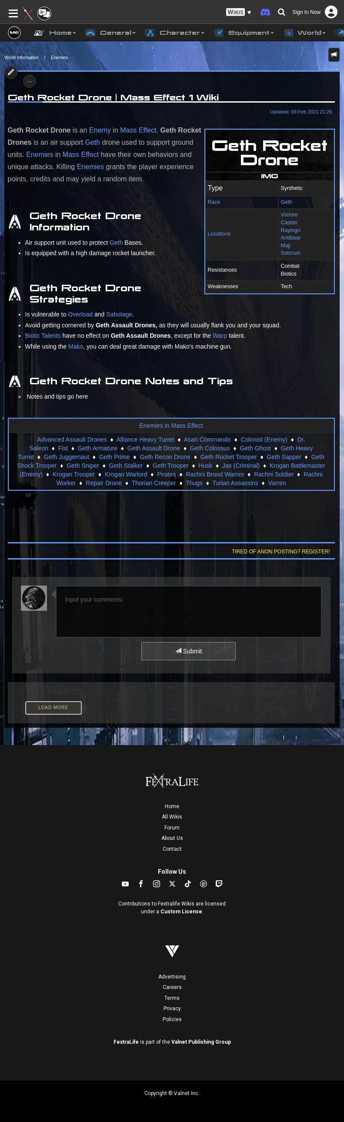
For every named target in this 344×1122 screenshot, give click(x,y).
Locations (219, 234)
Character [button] (174, 33)
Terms (172, 998)
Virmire (289, 215)
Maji (286, 246)
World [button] (304, 33)
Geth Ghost (255, 448)
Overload (80, 314)
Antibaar (291, 238)
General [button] (110, 33)
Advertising (172, 977)
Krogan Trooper (74, 474)
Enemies (59, 57)
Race (214, 202)
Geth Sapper (284, 456)
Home (172, 806)
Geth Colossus (210, 448)
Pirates (166, 474)
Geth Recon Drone (165, 456)
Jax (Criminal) (241, 465)
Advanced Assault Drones (72, 439)
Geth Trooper (171, 465)
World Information (21, 57)
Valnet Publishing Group (201, 1042)
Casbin (289, 223)
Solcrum (291, 253)
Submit (188, 651)
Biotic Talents (43, 335)
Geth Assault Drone (153, 448)
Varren (277, 482)
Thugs (194, 482)
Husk (205, 465)
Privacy (172, 1008)
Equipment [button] (243, 33)
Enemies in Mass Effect (171, 425)
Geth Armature (97, 448)
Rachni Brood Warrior (215, 474)
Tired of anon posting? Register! (281, 552)
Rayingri (291, 230)
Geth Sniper (83, 465)
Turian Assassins (235, 482)
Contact (172, 849)
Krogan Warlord (126, 474)
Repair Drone (104, 482)
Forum (172, 828)
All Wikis (172, 817)
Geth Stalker (126, 465)
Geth (287, 202)
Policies (172, 1019)
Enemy (100, 130)
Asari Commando (207, 439)
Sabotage (119, 314)
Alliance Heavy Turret (145, 439)
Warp (220, 335)
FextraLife (126, 1042)
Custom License (181, 912)
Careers (172, 987)
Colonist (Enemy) (264, 439)
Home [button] (55, 33)
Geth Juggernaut (66, 456)
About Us (172, 838)
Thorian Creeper (154, 482)
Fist (63, 448)
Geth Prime (114, 456)
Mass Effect (138, 130)
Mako (75, 346)
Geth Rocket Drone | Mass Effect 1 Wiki (113, 97)
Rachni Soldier (274, 474)
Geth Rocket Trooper (228, 456)
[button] (238, 12)
